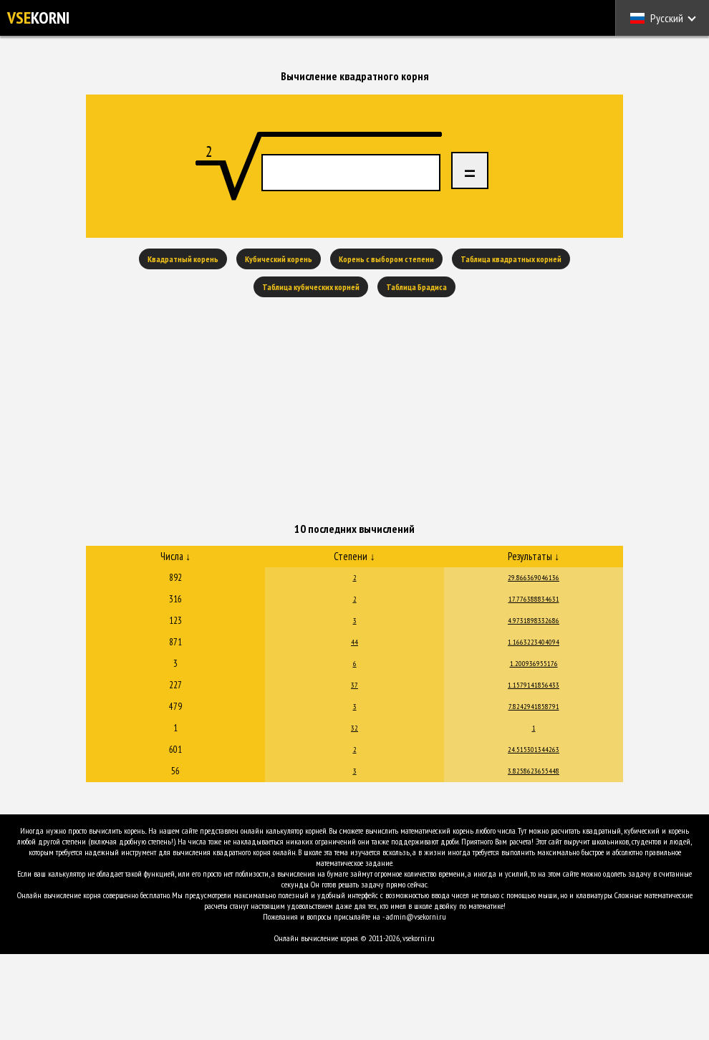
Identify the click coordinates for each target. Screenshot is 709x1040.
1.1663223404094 (533, 642)
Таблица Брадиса (416, 286)
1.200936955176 (534, 663)
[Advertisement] (354, 412)
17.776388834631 (533, 599)
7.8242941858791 (533, 706)
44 (354, 642)
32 (354, 728)
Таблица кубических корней (311, 286)
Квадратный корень (183, 259)
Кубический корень (278, 259)
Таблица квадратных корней (510, 259)
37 (354, 685)
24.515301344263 (533, 749)
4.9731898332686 (533, 620)
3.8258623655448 (533, 771)
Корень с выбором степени (386, 259)
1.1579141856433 (533, 685)
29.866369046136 (533, 577)
